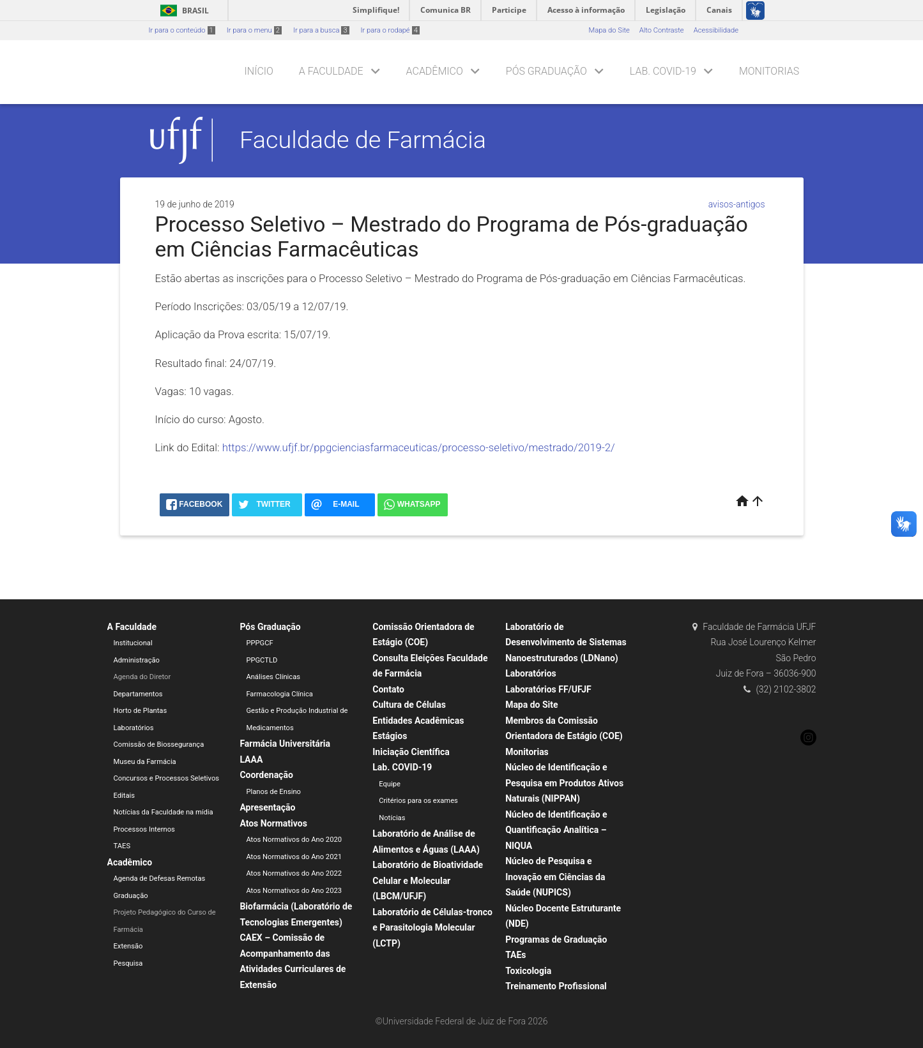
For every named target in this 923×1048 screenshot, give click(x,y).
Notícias (392, 818)
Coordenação (266, 775)
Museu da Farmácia (145, 762)
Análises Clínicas (273, 677)
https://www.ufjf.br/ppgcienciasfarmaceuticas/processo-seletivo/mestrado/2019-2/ (418, 447)
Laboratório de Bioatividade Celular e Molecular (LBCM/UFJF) (427, 880)
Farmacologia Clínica (279, 694)
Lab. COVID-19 (663, 71)
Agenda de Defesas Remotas (160, 878)
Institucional (133, 643)
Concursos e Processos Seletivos (167, 778)
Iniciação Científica (410, 752)
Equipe (389, 784)
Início (259, 71)
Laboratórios (134, 728)
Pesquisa (128, 963)
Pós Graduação (546, 71)
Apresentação (267, 807)
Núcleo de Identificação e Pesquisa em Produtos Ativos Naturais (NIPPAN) (564, 783)
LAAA (251, 759)
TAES (122, 846)
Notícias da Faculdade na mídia (163, 812)
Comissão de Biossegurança (159, 744)
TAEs (515, 955)
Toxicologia (528, 971)
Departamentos (138, 694)
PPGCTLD (261, 660)
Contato (388, 689)
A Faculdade (331, 71)
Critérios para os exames (418, 801)
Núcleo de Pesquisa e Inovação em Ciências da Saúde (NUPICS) (555, 876)
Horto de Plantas (140, 711)
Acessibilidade (716, 30)
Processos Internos (144, 829)
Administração (137, 660)
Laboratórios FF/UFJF (548, 689)
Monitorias (769, 71)
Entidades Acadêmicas (418, 720)
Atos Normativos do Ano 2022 (294, 873)
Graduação (131, 896)
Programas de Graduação (556, 939)
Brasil (182, 10)
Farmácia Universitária (285, 743)
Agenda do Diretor (142, 677)
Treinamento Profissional (556, 986)
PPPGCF (259, 643)
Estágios (389, 736)
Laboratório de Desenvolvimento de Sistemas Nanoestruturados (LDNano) (566, 642)
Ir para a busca (321, 30)
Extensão (128, 946)
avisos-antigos (736, 204)
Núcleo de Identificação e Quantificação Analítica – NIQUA (556, 830)
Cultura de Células (409, 705)
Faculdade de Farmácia (363, 140)
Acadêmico (434, 71)
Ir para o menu (254, 30)
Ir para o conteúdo (182, 30)
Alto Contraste (661, 30)
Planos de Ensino (273, 792)
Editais (124, 795)
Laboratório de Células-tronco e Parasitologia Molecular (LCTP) (432, 927)
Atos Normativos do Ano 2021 (294, 857)
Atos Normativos (273, 823)
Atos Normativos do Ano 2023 (294, 891)
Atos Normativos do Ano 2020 (294, 839)
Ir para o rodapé (390, 30)
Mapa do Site (608, 30)
